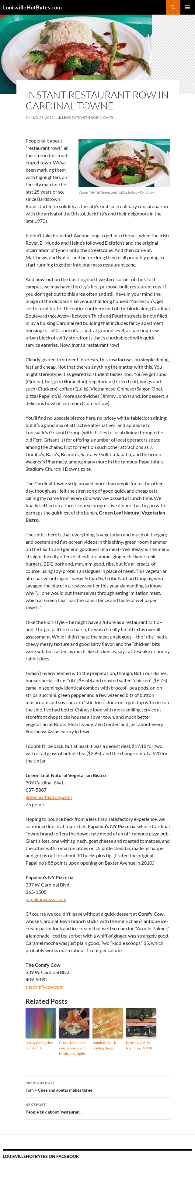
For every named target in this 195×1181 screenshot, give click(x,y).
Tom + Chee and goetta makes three (98, 1086)
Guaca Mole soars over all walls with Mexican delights (73, 1048)
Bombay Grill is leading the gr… (104, 1045)
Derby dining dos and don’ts (39, 1045)
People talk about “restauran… (98, 1107)
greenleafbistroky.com (49, 797)
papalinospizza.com (46, 899)
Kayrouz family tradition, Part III (139, 1045)
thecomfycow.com (45, 987)
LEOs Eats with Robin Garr (87, 117)
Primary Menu (187, 7)
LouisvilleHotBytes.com (32, 7)
